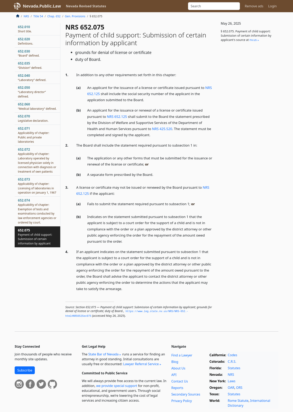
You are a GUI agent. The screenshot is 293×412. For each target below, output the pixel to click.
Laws (231, 381)
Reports (177, 388)
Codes (232, 355)
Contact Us (179, 381)
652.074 (37, 211)
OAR (231, 387)
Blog (174, 361)
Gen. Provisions (75, 16)
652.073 (37, 185)
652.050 (32, 91)
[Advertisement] (247, 113)
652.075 (35, 236)
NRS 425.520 (162, 128)
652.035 (30, 65)
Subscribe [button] (24, 370)
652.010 (25, 29)
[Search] (214, 6)
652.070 (33, 118)
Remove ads (254, 6)
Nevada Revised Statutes (86, 6)
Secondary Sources (185, 394)
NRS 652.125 (117, 116)
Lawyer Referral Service (141, 364)
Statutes (234, 368)
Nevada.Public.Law (42, 6)
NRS (26, 16)
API (173, 375)
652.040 (32, 77)
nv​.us (253, 40)
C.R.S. (232, 361)
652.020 (25, 41)
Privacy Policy (181, 401)
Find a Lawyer (181, 355)
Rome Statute (238, 400)
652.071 (33, 135)
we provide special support (116, 386)
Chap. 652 (54, 16)
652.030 (29, 53)
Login (272, 6)
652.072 (37, 160)
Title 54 (38, 16)
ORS (239, 387)
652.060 (37, 106)
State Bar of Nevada (103, 354)
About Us (178, 368)
